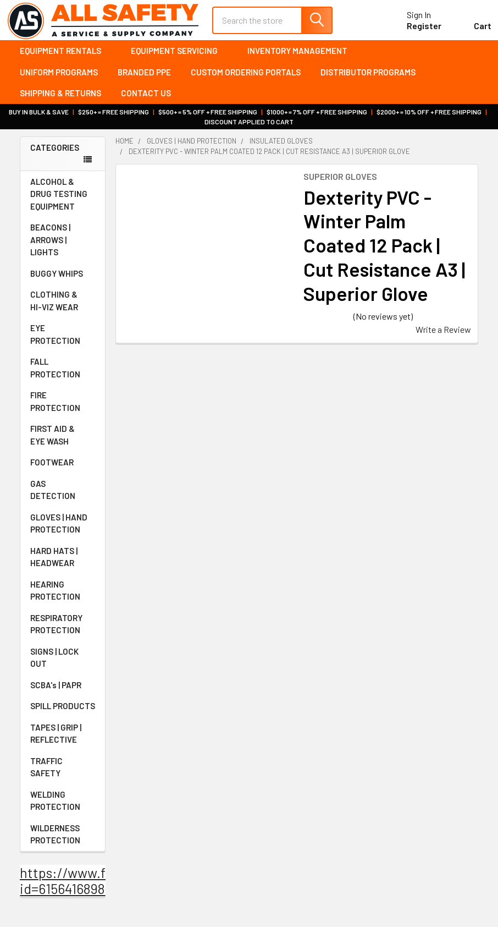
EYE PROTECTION (62, 338)
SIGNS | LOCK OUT (62, 661)
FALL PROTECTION (62, 372)
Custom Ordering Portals (246, 76)
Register (411, 29)
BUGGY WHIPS (62, 277)
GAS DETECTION (62, 493)
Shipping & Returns (60, 97)
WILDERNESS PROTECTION (62, 838)
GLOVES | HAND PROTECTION (62, 527)
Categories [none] (54, 151)
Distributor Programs (368, 76)
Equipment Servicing (179, 55)
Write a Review (443, 333)
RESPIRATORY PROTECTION (62, 628)
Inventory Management (297, 55)
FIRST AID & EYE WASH (62, 439)
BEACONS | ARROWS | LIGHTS (62, 244)
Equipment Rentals (65, 55)
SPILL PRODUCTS (62, 710)
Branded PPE (144, 76)
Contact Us (146, 97)
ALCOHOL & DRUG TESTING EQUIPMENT (58, 197)
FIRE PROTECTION (62, 405)
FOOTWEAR (62, 466)
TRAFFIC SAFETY (62, 771)
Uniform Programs (59, 76)
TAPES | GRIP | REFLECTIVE (62, 737)
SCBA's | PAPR (62, 689)
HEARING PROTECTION (62, 594)
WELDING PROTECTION (62, 804)
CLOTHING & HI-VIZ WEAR (62, 305)
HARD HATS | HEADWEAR (62, 561)
